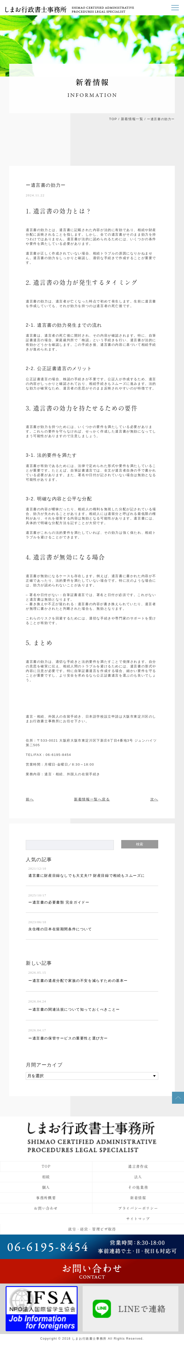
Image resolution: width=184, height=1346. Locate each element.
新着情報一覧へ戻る (92, 799)
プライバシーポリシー (138, 1208)
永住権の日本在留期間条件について (60, 929)
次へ (154, 799)
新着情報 (138, 1198)
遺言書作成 (138, 1166)
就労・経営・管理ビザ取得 (92, 1229)
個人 (46, 1187)
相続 (46, 1177)
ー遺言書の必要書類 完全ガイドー (59, 902)
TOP (113, 119)
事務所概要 (46, 1198)
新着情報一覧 (132, 119)
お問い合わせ (46, 1208)
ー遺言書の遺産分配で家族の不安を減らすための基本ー (78, 981)
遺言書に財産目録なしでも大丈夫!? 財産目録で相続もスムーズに (86, 875)
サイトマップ (138, 1219)
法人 (138, 1177)
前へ (30, 799)
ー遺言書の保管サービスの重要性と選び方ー (68, 1038)
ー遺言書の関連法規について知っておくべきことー (74, 1009)
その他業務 (138, 1187)
